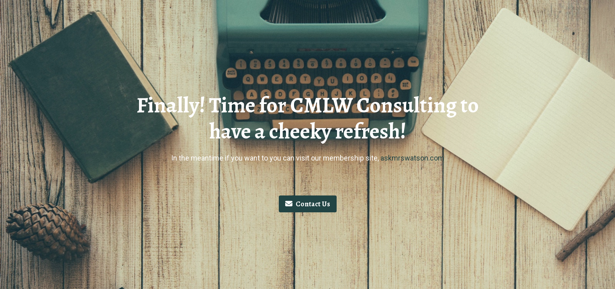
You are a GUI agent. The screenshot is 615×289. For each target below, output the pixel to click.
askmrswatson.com (412, 158)
